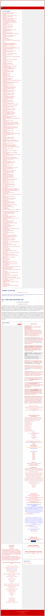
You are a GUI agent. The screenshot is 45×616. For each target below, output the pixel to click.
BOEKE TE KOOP (34, 537)
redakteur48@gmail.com (34, 446)
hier (39, 335)
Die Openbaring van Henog (11, 586)
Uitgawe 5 (33, 456)
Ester (11, 582)
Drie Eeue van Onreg (11, 598)
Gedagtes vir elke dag (25, 292)
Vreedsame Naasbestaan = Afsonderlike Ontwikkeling (11, 573)
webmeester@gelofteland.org (33, 409)
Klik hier (3, 556)
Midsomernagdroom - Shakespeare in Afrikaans (11, 585)
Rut (11, 596)
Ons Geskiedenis (11, 599)
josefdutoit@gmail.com (32, 501)
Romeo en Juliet (11, 581)
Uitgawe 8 (33, 459)
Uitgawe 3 (33, 454)
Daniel (12, 577)
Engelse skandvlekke (11, 600)
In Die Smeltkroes (33, 394)
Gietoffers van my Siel (33, 531)
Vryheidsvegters (30, 380)
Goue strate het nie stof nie (12, 591)
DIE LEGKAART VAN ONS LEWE (33, 465)
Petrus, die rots (11, 580)
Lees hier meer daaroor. (36, 375)
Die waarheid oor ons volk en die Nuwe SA (11, 567)
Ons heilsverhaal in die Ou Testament (11, 576)
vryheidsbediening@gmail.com (29, 513)
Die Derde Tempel (11, 587)
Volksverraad (8, 568)
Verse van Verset (11, 572)
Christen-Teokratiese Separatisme (12, 571)
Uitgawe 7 (33, 458)
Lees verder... (33, 541)
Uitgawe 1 (33, 452)
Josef (11, 595)
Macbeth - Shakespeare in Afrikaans (11, 589)
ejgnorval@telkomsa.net (31, 342)
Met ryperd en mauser (11, 590)
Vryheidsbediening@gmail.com (34, 433)
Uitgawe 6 (33, 457)
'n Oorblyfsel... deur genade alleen (11, 569)
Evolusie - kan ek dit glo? (12, 578)
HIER (27, 350)
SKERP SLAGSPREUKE (36, 546)
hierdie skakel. (35, 334)
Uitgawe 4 (33, 455)
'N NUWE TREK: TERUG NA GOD (36, 502)
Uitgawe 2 (33, 453)
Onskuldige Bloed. (27, 387)
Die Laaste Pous (11, 594)
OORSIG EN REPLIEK (33, 448)
